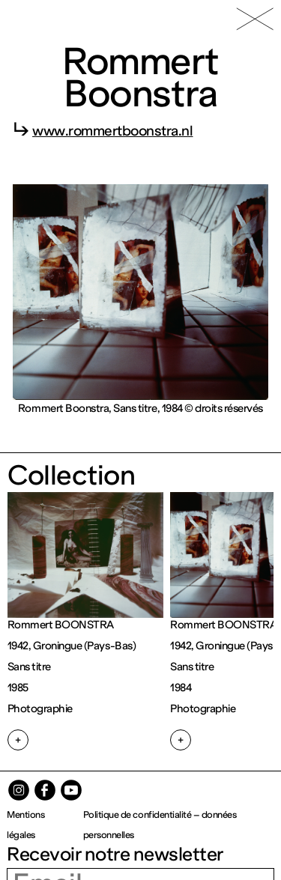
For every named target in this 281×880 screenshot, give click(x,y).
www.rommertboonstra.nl (112, 131)
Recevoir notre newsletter (115, 854)
